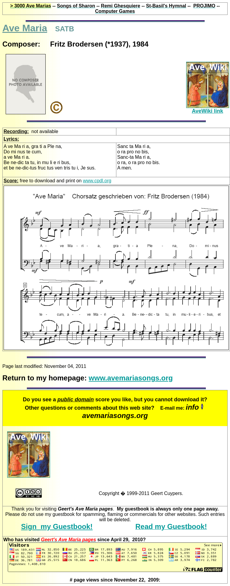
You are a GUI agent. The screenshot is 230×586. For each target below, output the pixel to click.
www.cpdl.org (97, 180)
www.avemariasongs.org (131, 378)
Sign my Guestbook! (57, 526)
